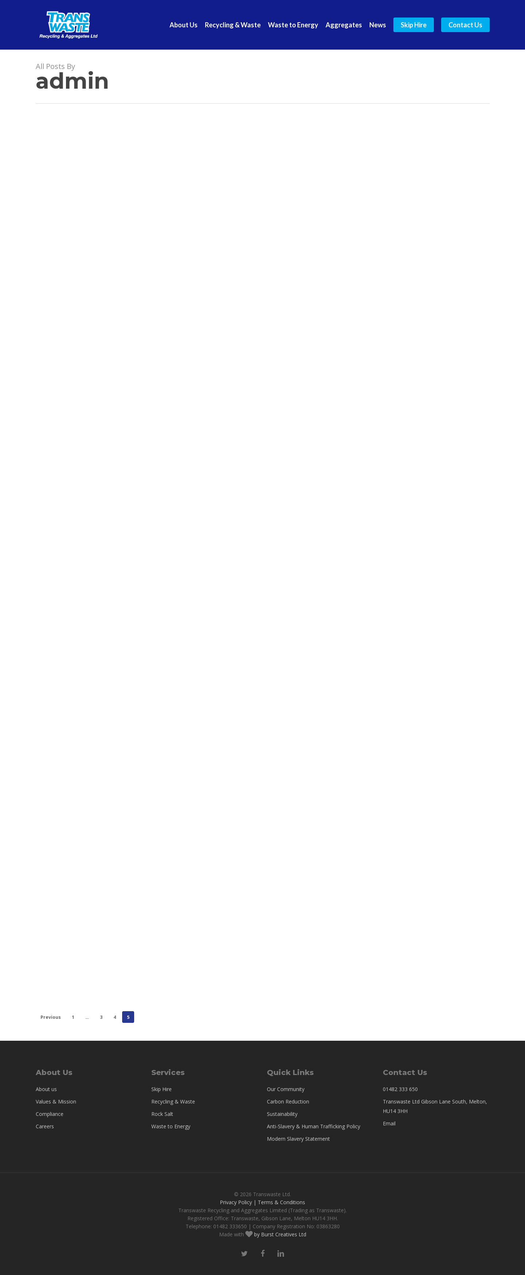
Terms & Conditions (281, 1202)
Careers (45, 1126)
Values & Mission (56, 1101)
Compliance (49, 1113)
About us (46, 1089)
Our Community (285, 1089)
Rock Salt (162, 1113)
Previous (50, 1017)
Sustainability (282, 1113)
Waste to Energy (170, 1126)
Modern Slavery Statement (298, 1138)
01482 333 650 (400, 1089)
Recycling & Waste (173, 1101)
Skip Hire (161, 1089)
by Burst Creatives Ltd (279, 1234)
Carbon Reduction (288, 1101)
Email (389, 1123)
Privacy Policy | (238, 1202)
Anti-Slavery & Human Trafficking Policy (313, 1126)
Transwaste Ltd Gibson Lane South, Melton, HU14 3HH (435, 1106)
